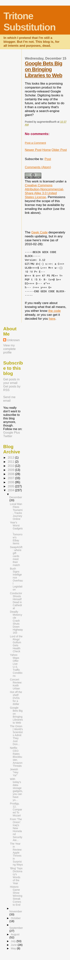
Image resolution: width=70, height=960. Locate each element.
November (15, 911)
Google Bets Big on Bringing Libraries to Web (43, 69)
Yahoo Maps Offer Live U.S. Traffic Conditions (16, 665)
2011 (11, 461)
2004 (11, 490)
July (13, 941)
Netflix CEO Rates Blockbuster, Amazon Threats (16, 756)
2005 (11, 486)
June (14, 944)
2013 (11, 457)
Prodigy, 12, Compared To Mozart (16, 809)
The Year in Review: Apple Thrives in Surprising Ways (16, 854)
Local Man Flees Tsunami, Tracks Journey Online (16, 511)
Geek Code (39, 232)
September (16, 927)
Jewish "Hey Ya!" (14, 772)
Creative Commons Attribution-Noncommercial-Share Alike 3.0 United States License (44, 191)
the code (54, 311)
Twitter (7, 436)
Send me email (9, 398)
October (16, 918)
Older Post (59, 150)
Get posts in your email (11, 381)
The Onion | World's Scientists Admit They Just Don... (16, 735)
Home (46, 150)
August (15, 934)
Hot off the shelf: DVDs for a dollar (16, 698)
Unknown (13, 340)
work (35, 181)
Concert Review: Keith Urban (16, 684)
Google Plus (11, 432)
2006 (11, 482)
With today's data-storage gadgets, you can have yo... (16, 789)
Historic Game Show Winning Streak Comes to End (16, 895)
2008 (11, 474)
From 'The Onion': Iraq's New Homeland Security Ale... (16, 830)
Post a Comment (35, 142)
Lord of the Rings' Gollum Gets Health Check (16, 644)
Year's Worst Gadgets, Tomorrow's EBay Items (16, 533)
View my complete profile (9, 349)
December (15, 497)
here (52, 318)
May (14, 948)
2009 (11, 470)
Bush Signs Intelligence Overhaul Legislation (16, 579)
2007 (11, 478)
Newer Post (33, 150)
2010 (11, 465)
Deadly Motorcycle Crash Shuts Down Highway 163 (16, 622)
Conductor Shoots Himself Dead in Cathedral (16, 601)
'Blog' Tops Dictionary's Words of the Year (16, 876)
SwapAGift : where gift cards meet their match (16, 556)
